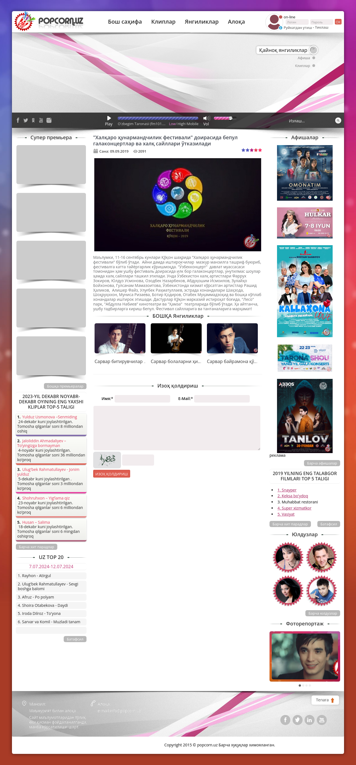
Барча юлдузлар (322, 613)
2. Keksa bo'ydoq (293, 495)
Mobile (192, 123)
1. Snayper (287, 490)
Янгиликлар (202, 21)
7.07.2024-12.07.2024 (51, 566)
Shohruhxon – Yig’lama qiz (46, 498)
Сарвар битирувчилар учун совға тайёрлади (143, 361)
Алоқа (236, 21)
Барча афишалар (322, 463)
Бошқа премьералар (65, 386)
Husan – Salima (36, 522)
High (181, 123)
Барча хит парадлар (290, 523)
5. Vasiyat (286, 514)
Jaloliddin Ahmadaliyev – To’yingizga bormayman (41, 443)
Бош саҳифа (125, 21)
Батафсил (328, 523)
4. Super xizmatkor (295, 508)
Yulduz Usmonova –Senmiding (49, 417)
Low (172, 123)
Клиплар (163, 21)
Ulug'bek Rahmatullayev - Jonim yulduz (48, 472)
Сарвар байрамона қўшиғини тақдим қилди (254, 361)
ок (338, 21)
